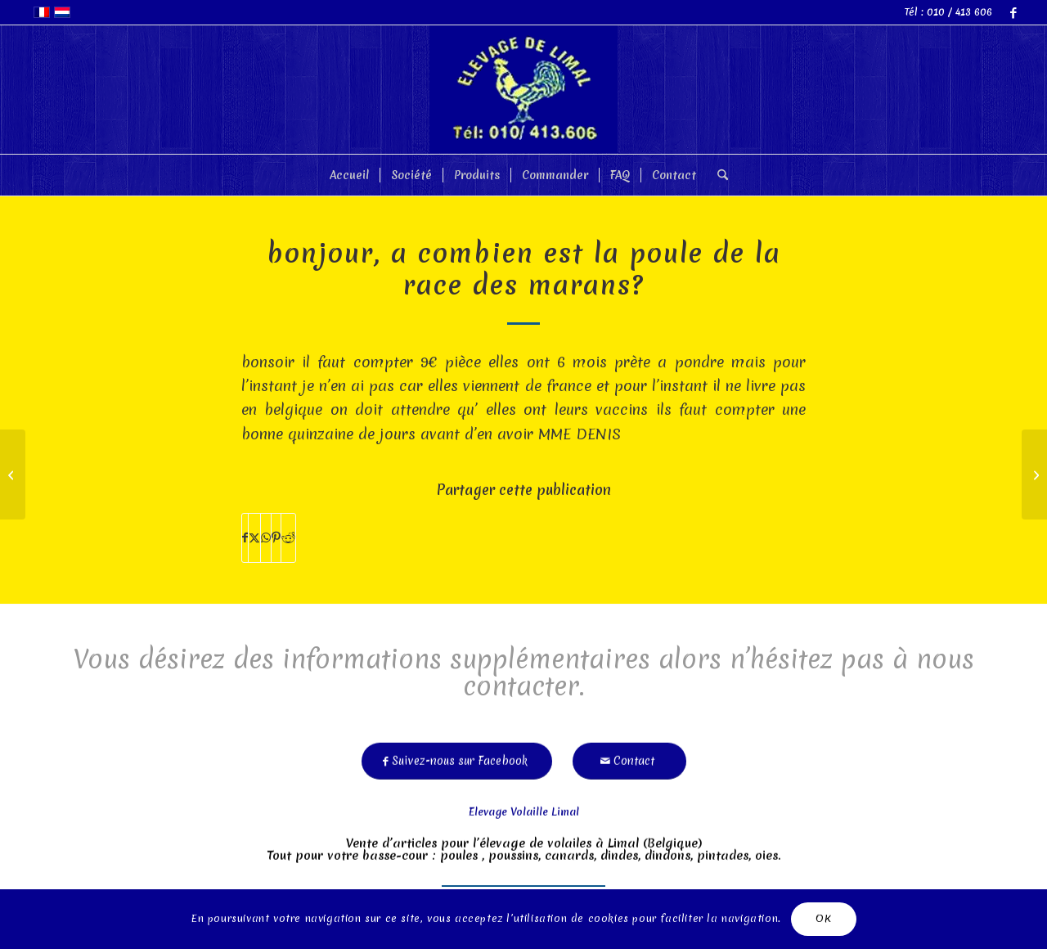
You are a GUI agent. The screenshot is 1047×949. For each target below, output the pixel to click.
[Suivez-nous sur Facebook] (457, 757)
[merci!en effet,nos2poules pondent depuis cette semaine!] (1034, 474)
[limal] (523, 89)
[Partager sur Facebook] (245, 538)
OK (823, 918)
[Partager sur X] (254, 538)
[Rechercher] (717, 175)
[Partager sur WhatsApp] (266, 538)
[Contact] (629, 757)
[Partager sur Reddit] (288, 538)
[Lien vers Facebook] (1013, 12)
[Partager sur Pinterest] (276, 538)
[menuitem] (349, 175)
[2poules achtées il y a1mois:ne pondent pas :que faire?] (12, 474)
